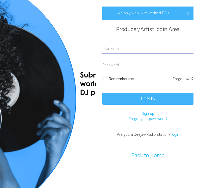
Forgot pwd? (183, 79)
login (175, 134)
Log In (148, 99)
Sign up (148, 113)
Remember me (121, 79)
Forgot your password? (148, 119)
